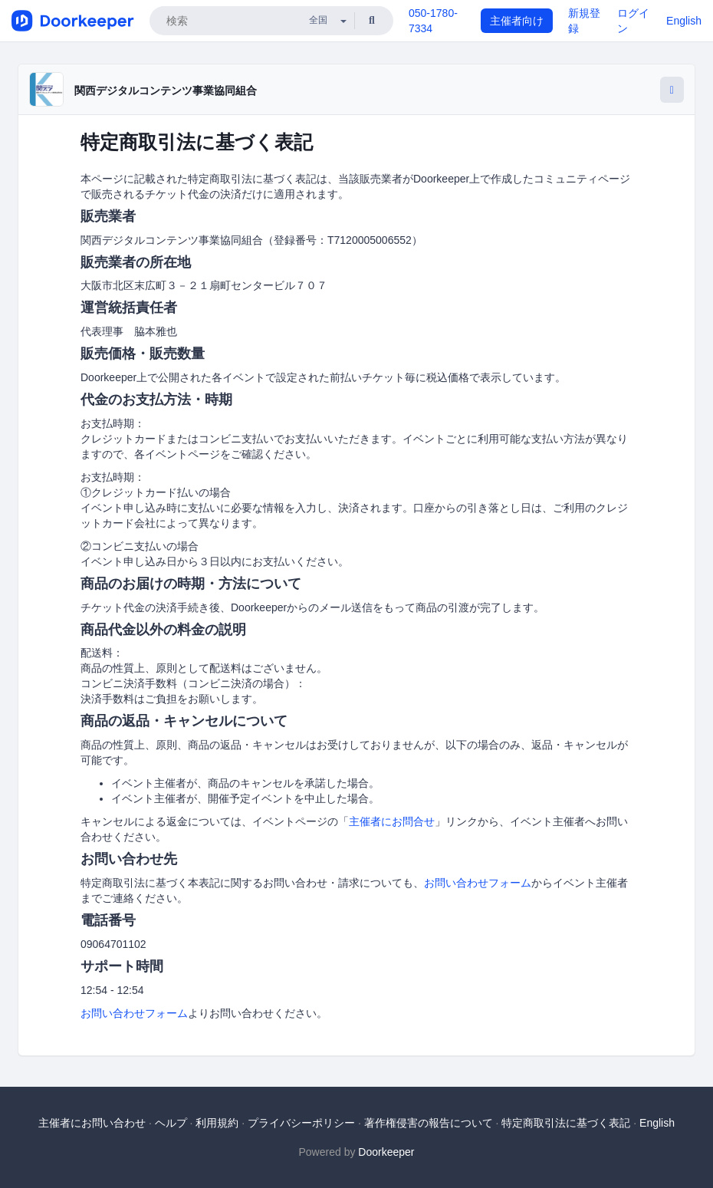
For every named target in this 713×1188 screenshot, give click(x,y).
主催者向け (517, 21)
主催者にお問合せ (392, 821)
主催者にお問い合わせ (92, 1123)
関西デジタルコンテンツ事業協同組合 (165, 90)
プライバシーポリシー (301, 1123)
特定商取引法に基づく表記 (565, 1123)
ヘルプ (171, 1123)
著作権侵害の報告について (428, 1123)
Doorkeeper (386, 1152)
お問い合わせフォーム (477, 883)
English (684, 21)
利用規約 (217, 1123)
